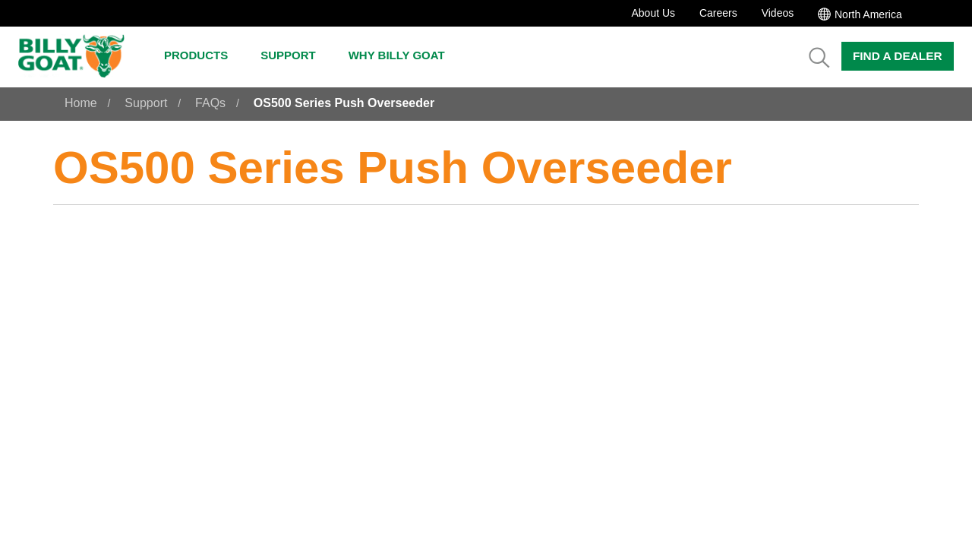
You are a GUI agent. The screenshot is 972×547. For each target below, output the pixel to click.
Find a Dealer (897, 55)
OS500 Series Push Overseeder (344, 102)
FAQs (210, 102)
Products (203, 55)
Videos (778, 13)
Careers (718, 13)
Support (295, 55)
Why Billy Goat (404, 55)
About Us (653, 13)
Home (81, 102)
